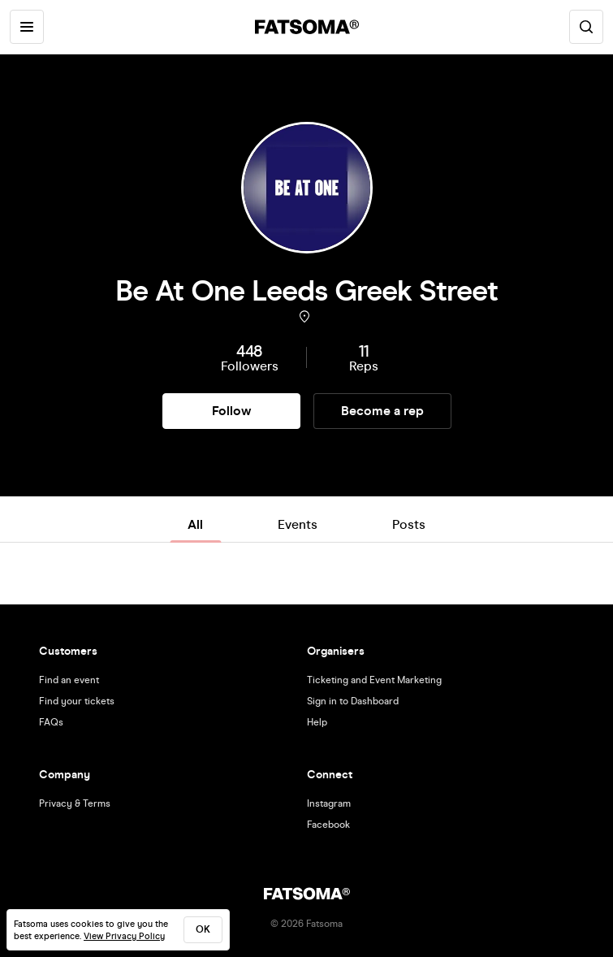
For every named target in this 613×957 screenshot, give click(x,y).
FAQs (51, 722)
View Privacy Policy (124, 936)
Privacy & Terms (74, 803)
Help (317, 722)
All (195, 524)
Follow (231, 410)
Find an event (69, 680)
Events (297, 524)
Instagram (329, 803)
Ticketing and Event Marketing (374, 680)
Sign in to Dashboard (353, 701)
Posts (408, 524)
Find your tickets (76, 701)
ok (203, 929)
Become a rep (382, 410)
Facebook (328, 824)
